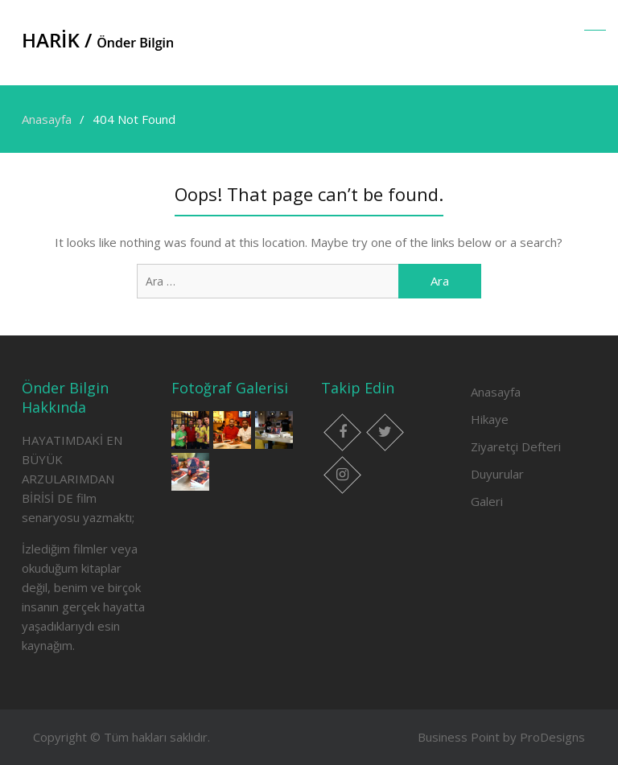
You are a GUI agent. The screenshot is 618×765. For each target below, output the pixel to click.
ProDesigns (552, 737)
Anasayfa (496, 392)
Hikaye (490, 419)
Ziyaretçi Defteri (516, 446)
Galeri (487, 501)
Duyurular (497, 474)
